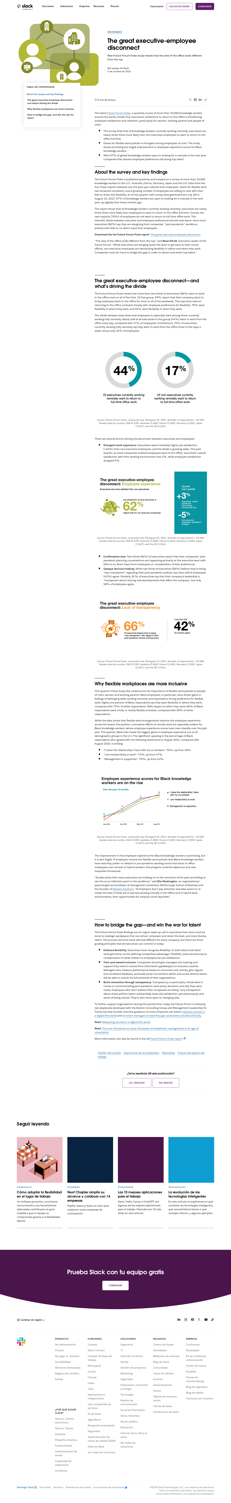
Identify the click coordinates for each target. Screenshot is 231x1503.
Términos (58, 1487)
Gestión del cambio (109, 1053)
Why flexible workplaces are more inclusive (50, 109)
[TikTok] (212, 1320)
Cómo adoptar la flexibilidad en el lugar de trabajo (39, 1194)
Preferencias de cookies (78, 1487)
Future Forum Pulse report (166, 1038)
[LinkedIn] (179, 1320)
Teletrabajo (168, 1053)
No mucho (166, 1082)
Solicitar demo (179, 6)
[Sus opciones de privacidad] (109, 1487)
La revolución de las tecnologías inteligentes (187, 1194)
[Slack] (25, 6)
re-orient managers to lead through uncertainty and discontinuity (162, 1015)
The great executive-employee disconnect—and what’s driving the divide (50, 102)
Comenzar (205, 6)
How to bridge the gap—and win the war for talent (50, 116)
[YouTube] (206, 1320)
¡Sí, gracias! (137, 1082)
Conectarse (156, 6)
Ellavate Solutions (123, 889)
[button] (30, 1320)
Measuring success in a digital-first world (126, 1022)
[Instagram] (185, 1320)
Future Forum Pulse (118, 113)
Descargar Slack (27, 1487)
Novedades (114, 31)
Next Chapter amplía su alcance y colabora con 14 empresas (88, 1196)
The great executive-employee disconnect (176, 234)
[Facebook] (192, 1320)
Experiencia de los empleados (141, 1053)
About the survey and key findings (45, 94)
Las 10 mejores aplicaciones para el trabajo (140, 1194)
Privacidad (45, 1487)
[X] (199, 1320)
